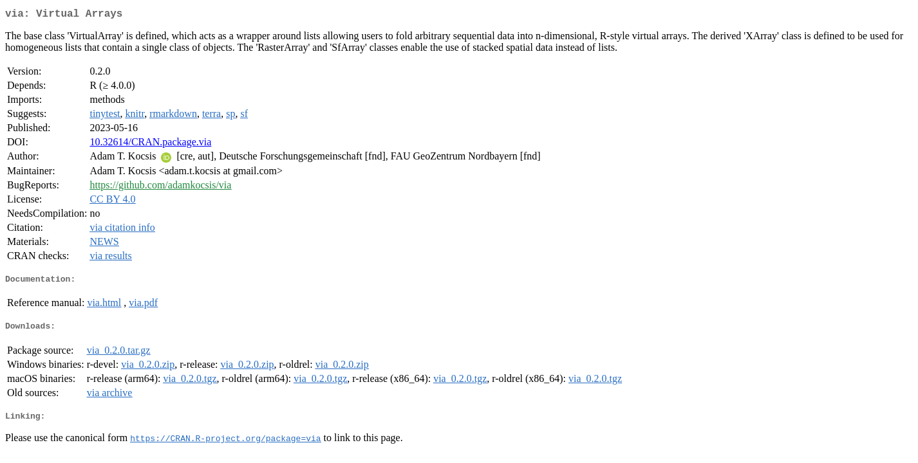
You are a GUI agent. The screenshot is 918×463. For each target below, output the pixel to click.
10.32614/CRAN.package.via (150, 144)
